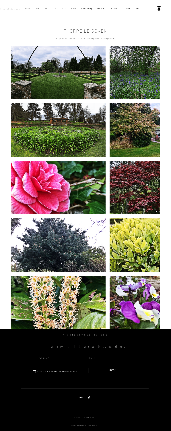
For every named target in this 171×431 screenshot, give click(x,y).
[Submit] (111, 370)
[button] (64, 8)
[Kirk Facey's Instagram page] (81, 398)
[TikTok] (89, 398)
